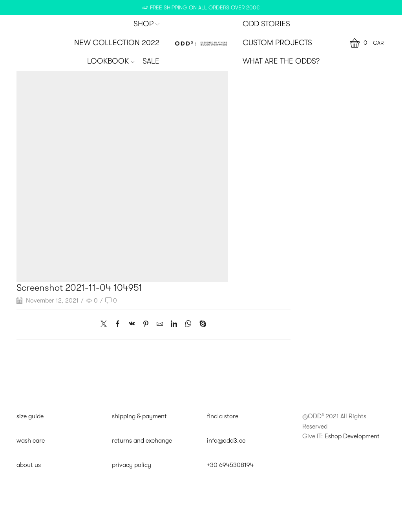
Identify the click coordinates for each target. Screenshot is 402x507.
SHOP (146, 24)
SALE (151, 61)
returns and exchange (142, 440)
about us (28, 465)
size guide (30, 416)
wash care (30, 440)
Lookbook (111, 61)
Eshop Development (352, 436)
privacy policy (131, 465)
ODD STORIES (266, 24)
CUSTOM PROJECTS (277, 42)
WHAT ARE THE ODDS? (281, 61)
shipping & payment (139, 416)
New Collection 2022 (116, 42)
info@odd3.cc (226, 440)
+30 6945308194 (230, 465)
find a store (222, 416)
